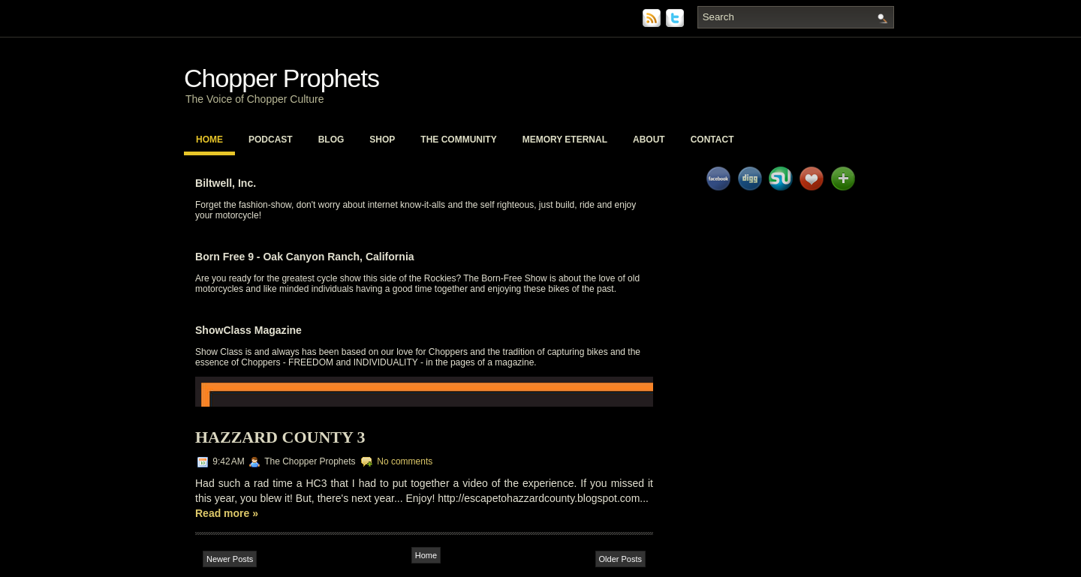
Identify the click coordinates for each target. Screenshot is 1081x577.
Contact (712, 139)
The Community (458, 139)
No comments (404, 461)
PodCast (270, 139)
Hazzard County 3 (280, 437)
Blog (331, 139)
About (649, 139)
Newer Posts (229, 558)
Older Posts (620, 558)
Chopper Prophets (281, 78)
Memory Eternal (564, 139)
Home (209, 139)
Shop (382, 139)
